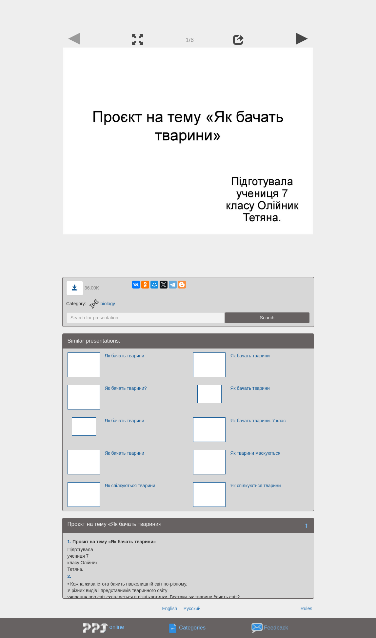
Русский (192, 608)
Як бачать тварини (124, 355)
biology (102, 303)
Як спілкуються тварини (130, 485)
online (116, 627)
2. (69, 576)
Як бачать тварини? (126, 388)
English (169, 608)
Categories (192, 628)
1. (69, 541)
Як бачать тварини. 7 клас (258, 420)
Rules (306, 608)
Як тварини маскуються (255, 453)
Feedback (276, 628)
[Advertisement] (188, 15)
